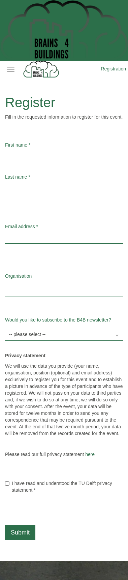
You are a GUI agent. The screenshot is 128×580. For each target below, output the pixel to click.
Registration (113, 68)
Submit (20, 532)
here (90, 454)
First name (17, 145)
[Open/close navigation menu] (10, 69)
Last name (17, 177)
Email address (21, 226)
